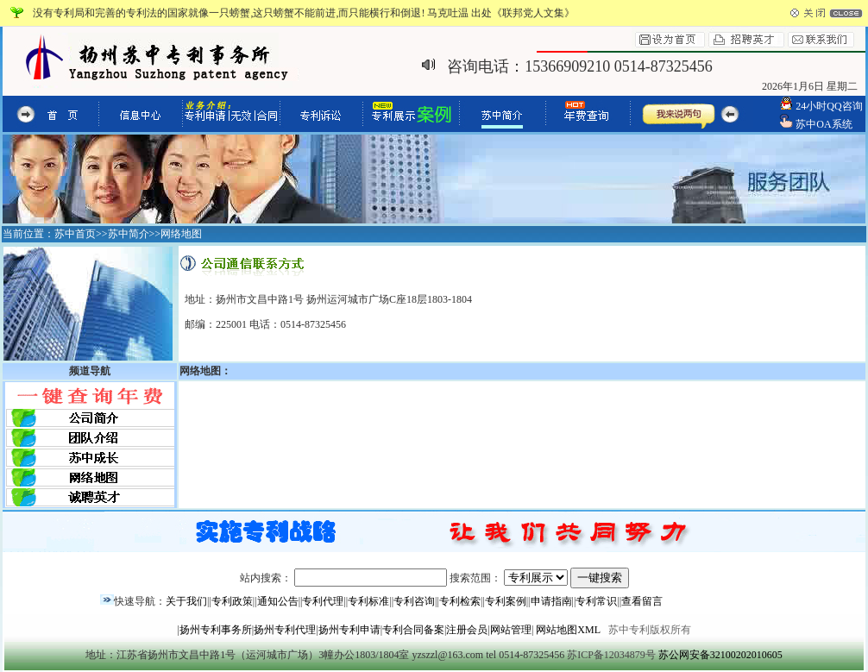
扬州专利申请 (349, 630)
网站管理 (510, 630)
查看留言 (642, 601)
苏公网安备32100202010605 (720, 655)
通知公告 (278, 601)
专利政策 (232, 601)
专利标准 (368, 601)
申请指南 (551, 601)
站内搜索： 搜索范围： (434, 578)
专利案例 (505, 601)
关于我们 (186, 601)
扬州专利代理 (285, 630)
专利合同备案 (413, 630)
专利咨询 (414, 601)
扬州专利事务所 (215, 630)
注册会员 (466, 630)
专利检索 (460, 601)
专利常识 (596, 601)
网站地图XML (568, 630)
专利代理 (322, 601)
